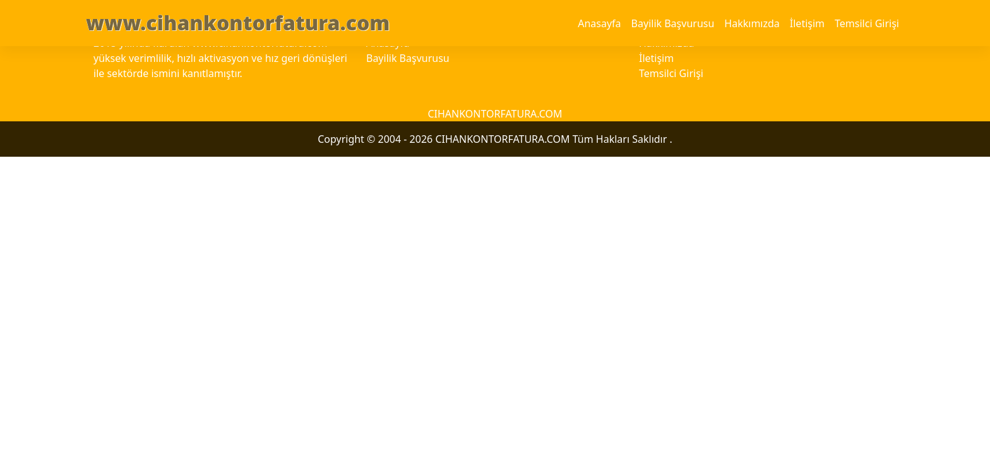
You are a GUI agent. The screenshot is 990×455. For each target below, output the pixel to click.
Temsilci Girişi (867, 23)
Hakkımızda (751, 23)
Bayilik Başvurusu (673, 23)
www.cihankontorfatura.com (238, 22)
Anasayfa (599, 23)
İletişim (807, 23)
